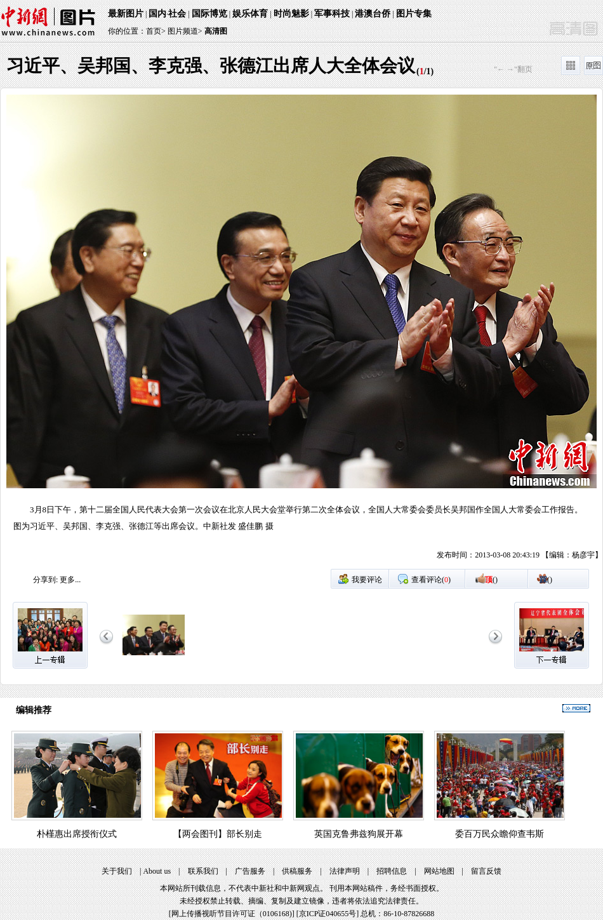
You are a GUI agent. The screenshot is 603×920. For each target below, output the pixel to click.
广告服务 (250, 871)
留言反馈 (486, 871)
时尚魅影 (291, 13)
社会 (177, 13)
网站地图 (439, 871)
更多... (70, 579)
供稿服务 (297, 871)
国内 (157, 13)
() (491, 579)
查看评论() (431, 579)
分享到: (45, 579)
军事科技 (332, 13)
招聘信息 (391, 871)
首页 (153, 31)
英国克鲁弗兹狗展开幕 (358, 834)
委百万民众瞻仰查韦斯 (499, 834)
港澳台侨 (372, 13)
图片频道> (185, 31)
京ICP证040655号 (328, 913)
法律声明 (344, 871)
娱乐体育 (250, 13)
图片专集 (414, 13)
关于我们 (117, 871)
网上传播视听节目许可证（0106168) (231, 913)
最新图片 (125, 13)
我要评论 (367, 579)
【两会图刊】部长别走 (217, 834)
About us (157, 871)
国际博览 (209, 13)
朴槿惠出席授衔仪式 (77, 834)
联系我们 (203, 871)
